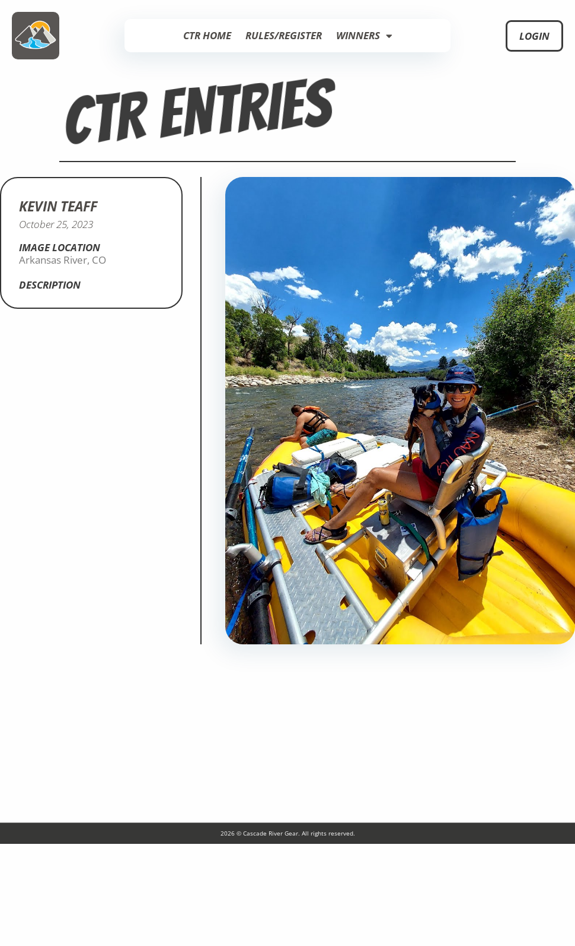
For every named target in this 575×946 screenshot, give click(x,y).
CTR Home (207, 35)
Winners (364, 36)
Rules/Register (283, 35)
